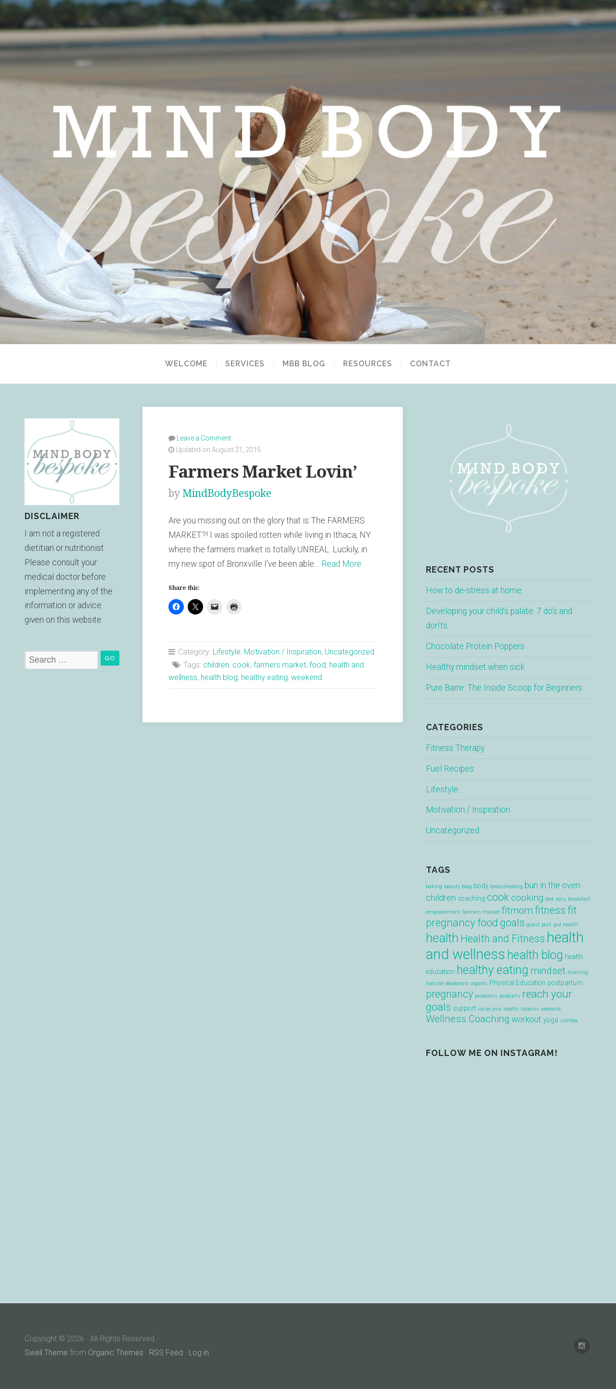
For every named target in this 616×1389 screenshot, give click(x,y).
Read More (341, 564)
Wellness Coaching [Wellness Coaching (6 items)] (468, 1019)
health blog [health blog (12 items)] (535, 955)
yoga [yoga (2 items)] (550, 1020)
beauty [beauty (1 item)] (452, 886)
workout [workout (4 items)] (526, 1019)
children (216, 664)
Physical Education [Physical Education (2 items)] (517, 983)
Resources (367, 364)
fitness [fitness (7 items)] (550, 910)
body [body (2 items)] (481, 886)
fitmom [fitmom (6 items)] (517, 910)
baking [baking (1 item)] (434, 886)
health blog (219, 677)
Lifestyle (227, 651)
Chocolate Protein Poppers (475, 646)
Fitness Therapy (455, 748)
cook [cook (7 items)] (498, 897)
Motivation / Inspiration (282, 651)
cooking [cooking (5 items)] (527, 897)
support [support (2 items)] (464, 1008)
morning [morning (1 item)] (577, 972)
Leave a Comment (204, 438)
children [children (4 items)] (441, 898)
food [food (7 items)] (487, 923)
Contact (430, 364)
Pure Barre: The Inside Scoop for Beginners (504, 688)
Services (245, 364)
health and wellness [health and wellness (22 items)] (505, 945)
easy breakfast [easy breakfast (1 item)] (573, 899)
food (317, 664)
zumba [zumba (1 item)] (569, 1020)
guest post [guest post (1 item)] (539, 925)
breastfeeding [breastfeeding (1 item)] (506, 886)
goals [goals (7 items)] (512, 923)
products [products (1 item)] (510, 996)
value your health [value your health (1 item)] (498, 1009)
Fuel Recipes (450, 769)
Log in (199, 1352)
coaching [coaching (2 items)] (471, 898)
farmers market (280, 664)
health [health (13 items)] (442, 938)
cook (241, 664)
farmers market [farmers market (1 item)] (481, 912)
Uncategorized (349, 651)
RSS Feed (166, 1352)
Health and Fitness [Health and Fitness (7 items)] (503, 939)
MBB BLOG (303, 364)
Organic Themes (115, 1352)
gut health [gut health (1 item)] (565, 925)
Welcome (186, 364)
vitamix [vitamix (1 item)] (530, 1009)
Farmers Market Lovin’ (262, 471)
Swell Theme (46, 1352)
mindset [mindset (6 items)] (547, 970)
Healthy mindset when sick (475, 667)
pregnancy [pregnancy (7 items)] (449, 994)
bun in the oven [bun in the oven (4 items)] (552, 885)
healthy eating (264, 677)
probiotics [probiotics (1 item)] (486, 996)
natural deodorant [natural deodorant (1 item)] (447, 983)
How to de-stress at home (474, 590)
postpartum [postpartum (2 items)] (565, 983)
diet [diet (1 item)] (549, 899)
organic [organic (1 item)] (479, 983)
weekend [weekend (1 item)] (550, 1009)
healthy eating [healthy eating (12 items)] (492, 970)
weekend (306, 677)
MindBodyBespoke (226, 493)
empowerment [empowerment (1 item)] (443, 912)
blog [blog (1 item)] (467, 886)
